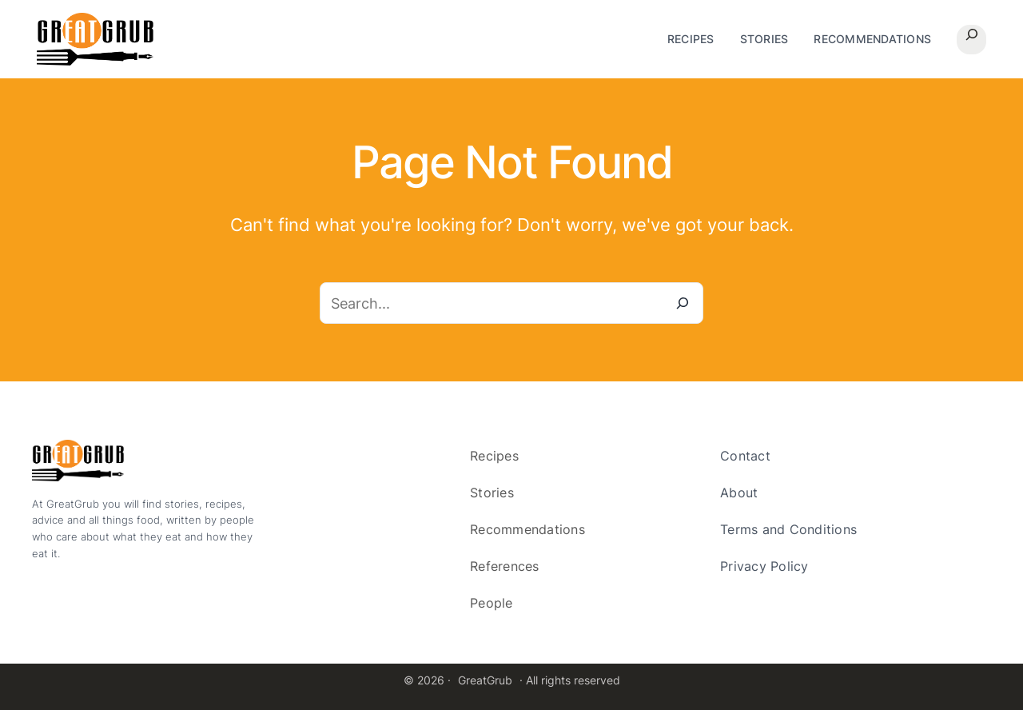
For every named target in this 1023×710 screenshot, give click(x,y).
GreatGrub (485, 680)
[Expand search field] (971, 39)
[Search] (682, 303)
